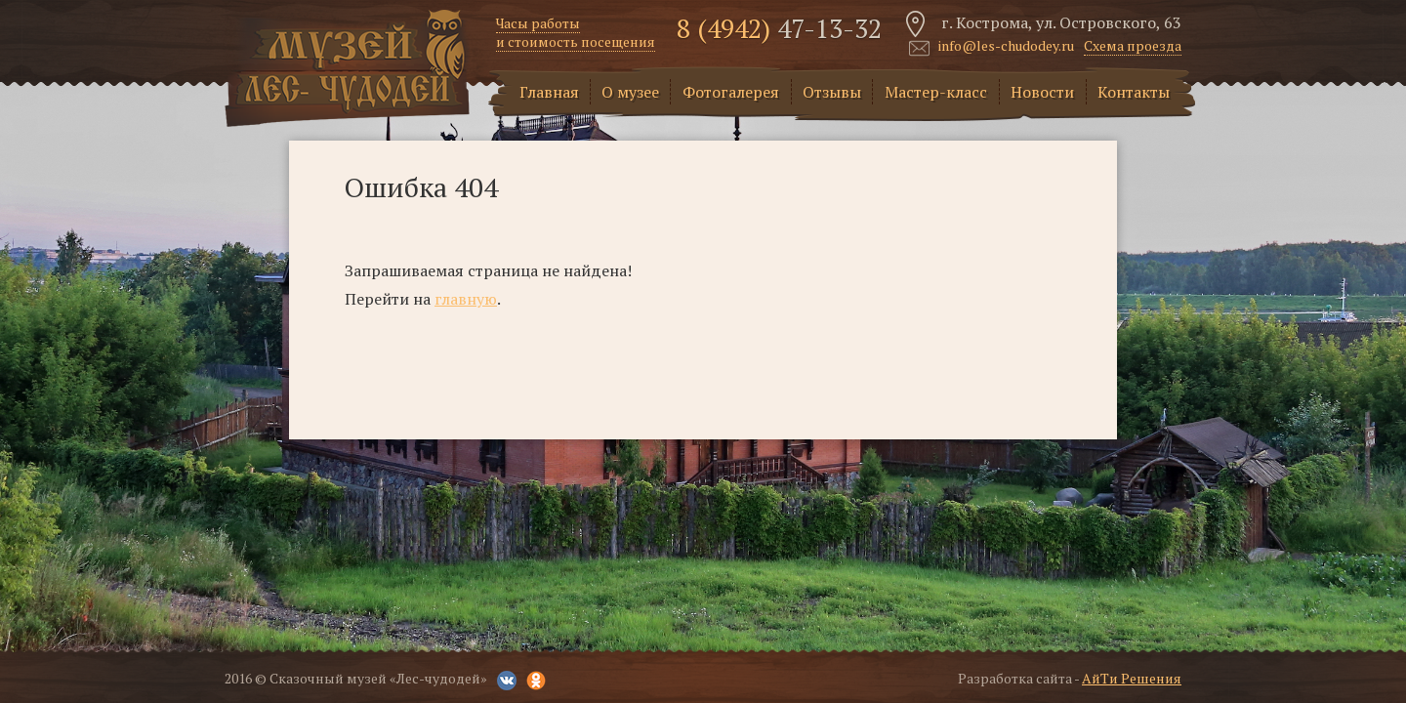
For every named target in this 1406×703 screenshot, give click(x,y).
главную (465, 299)
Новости (1042, 92)
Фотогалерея (730, 92)
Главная (549, 92)
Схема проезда (1132, 45)
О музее (630, 92)
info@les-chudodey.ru (1006, 46)
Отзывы (832, 92)
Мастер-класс (936, 92)
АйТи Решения (1131, 678)
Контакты (1133, 92)
